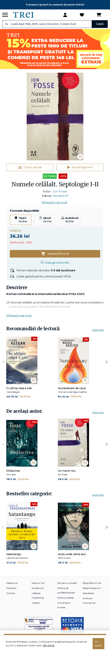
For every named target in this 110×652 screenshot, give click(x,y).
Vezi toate (98, 329)
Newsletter (88, 593)
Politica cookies (65, 597)
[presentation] (3, 362)
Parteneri (11, 588)
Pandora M (60, 196)
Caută (100, 24)
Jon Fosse (60, 191)
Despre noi (12, 583)
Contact (10, 593)
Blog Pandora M (92, 588)
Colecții (36, 602)
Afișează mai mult (54, 202)
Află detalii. (49, 645)
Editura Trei (38, 583)
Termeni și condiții (67, 583)
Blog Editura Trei (92, 583)
